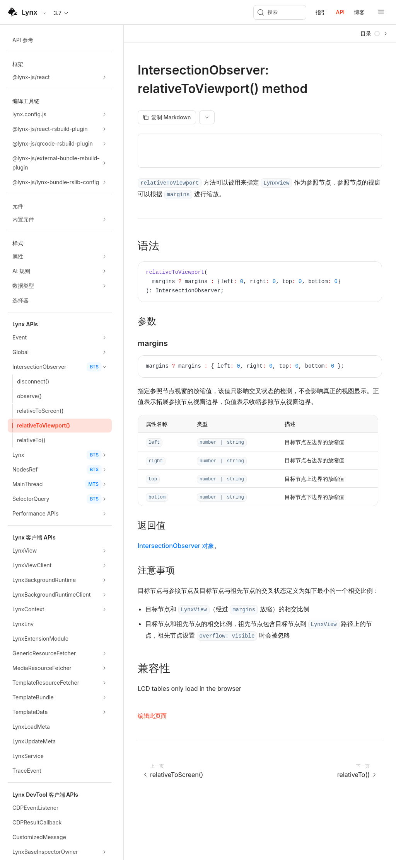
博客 (359, 12)
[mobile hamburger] (381, 12)
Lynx (30, 12)
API (340, 12)
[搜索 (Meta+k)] (279, 12)
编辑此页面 (152, 715)
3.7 (61, 13)
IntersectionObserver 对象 (176, 546)
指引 (321, 12)
